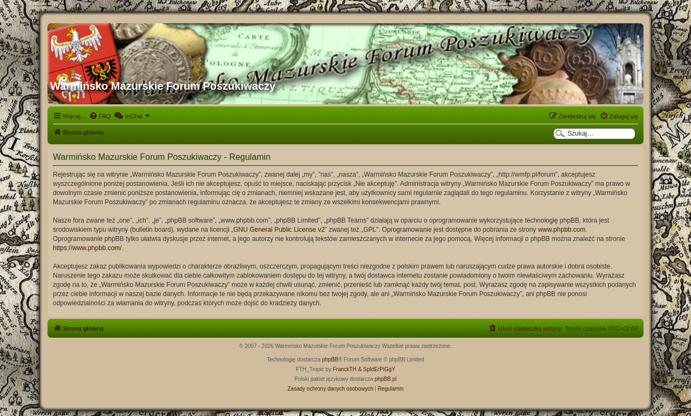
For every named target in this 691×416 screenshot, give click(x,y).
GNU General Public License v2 (278, 229)
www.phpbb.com (561, 229)
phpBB (330, 360)
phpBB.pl (386, 379)
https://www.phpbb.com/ (87, 248)
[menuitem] (100, 116)
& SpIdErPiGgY (376, 369)
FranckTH (344, 369)
